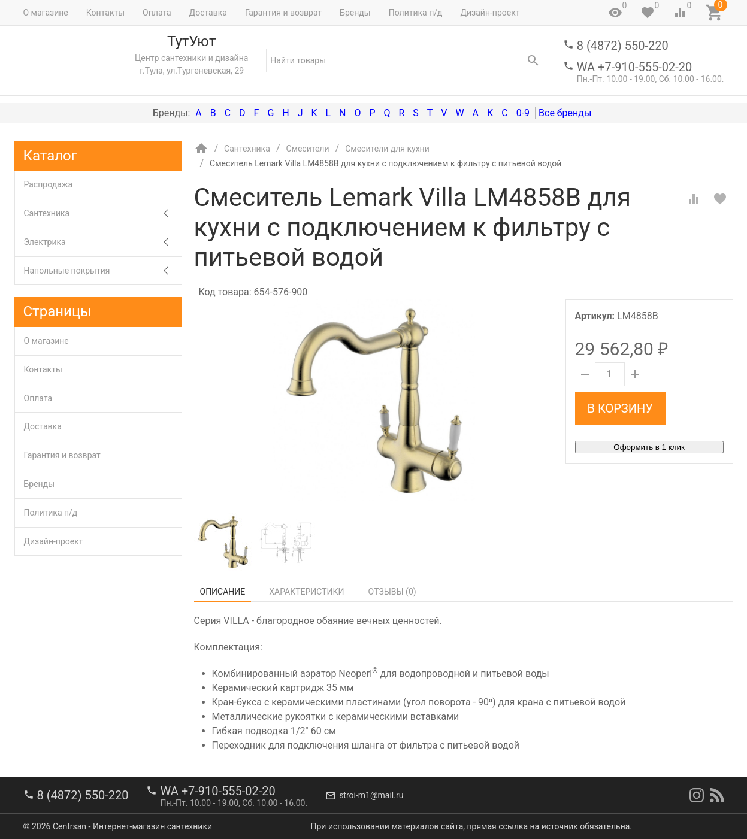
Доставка (208, 12)
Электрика (103, 242)
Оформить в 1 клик (648, 447)
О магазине (45, 12)
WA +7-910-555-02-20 (634, 67)
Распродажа (48, 184)
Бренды (355, 12)
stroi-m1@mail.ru (371, 795)
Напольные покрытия (103, 271)
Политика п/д (416, 12)
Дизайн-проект (489, 12)
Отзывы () (392, 591)
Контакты (105, 12)
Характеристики (306, 591)
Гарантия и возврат (283, 12)
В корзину (620, 408)
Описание (223, 591)
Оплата (157, 12)
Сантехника (103, 213)
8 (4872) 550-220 (623, 45)
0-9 (523, 113)
